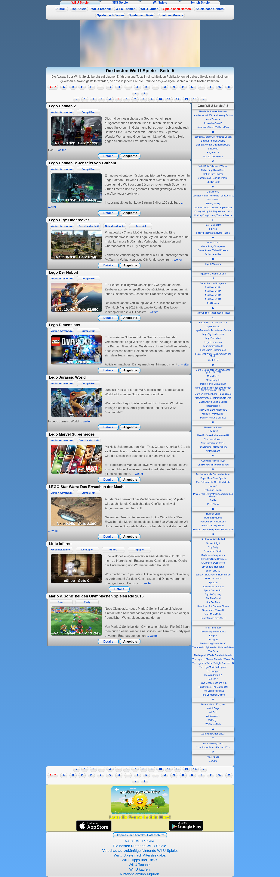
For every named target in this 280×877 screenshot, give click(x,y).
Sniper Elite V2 (213, 571)
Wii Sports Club (213, 724)
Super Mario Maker (213, 614)
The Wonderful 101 (213, 675)
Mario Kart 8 (213, 376)
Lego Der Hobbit (213, 338)
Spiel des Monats (170, 15)
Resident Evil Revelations (213, 522)
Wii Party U (213, 720)
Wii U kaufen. (140, 869)
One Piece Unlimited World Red (213, 465)
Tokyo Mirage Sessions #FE (213, 683)
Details (108, 156)
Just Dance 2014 (213, 287)
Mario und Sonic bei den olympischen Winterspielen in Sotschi (213, 389)
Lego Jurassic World (213, 346)
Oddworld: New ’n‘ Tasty (213, 461)
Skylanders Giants (213, 551)
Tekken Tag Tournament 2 (213, 632)
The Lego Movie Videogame (213, 667)
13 (186, 99)
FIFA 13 (213, 229)
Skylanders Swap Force (213, 563)
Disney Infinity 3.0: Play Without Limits (213, 211)
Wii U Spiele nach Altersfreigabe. (140, 855)
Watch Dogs (213, 708)
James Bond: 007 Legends (213, 283)
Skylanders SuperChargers (213, 559)
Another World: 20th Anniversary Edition (213, 115)
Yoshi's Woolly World (213, 743)
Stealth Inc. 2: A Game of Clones (213, 606)
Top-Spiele (79, 9)
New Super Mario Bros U (213, 443)
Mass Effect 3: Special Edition (213, 402)
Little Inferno (213, 360)
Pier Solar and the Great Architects (213, 482)
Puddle (213, 500)
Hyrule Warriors (213, 264)
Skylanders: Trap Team (213, 567)
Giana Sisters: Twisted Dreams (213, 250)
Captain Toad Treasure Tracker (213, 178)
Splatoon (213, 582)
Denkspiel (87, 549)
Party (87, 602)
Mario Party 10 (213, 380)
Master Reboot (213, 406)
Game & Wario (213, 242)
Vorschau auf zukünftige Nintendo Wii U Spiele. (140, 851)
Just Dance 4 (213, 303)
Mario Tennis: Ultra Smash (213, 384)
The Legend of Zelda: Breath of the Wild (213, 655)
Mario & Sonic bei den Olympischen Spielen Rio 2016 (213, 371)
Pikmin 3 (213, 486)
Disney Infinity (213, 203)
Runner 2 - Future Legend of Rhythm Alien (212, 529)
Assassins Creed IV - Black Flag (213, 127)
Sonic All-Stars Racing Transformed (212, 575)
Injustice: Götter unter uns (213, 274)
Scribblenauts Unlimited (213, 539)
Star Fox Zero (213, 602)
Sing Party (213, 547)
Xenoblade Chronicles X (213, 734)
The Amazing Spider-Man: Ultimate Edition (213, 647)
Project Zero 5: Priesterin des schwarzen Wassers (213, 495)
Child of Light (213, 182)
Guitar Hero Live (213, 254)
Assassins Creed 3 (213, 123)
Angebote (130, 156)
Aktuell (61, 9)
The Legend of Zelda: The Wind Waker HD (213, 659)
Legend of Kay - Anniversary (213, 322)
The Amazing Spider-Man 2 (213, 643)
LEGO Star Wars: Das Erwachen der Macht (213, 355)
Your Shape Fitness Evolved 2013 (212, 747)
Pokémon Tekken (213, 490)
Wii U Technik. (140, 865)
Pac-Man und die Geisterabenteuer (213, 474)
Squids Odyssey (213, 594)
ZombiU (213, 761)
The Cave (213, 651)
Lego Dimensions (213, 342)
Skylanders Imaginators (213, 555)
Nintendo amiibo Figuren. (140, 874)
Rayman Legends (213, 518)
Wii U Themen (126, 9)
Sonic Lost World (213, 579)
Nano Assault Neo (213, 427)
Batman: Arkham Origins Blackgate (213, 145)
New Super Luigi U (213, 439)
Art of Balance (213, 119)
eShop (113, 549)
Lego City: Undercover (213, 334)
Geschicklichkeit (89, 226)
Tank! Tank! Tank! (213, 628)
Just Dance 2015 (213, 291)
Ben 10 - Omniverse (213, 156)
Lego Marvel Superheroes (213, 350)
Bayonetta (213, 149)
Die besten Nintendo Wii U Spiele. (140, 846)
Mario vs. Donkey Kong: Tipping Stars (213, 394)
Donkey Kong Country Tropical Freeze (213, 215)
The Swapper (213, 671)
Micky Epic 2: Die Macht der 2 (213, 410)
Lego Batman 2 (213, 326)
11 (169, 99)
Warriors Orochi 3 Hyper (213, 704)
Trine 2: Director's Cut (213, 691)
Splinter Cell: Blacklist (213, 586)
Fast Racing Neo (213, 225)
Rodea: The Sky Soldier (213, 526)
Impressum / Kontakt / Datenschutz (140, 835)
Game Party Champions (213, 246)
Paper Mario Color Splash (213, 478)
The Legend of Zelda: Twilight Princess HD (213, 663)
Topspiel (141, 226)
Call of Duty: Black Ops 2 (213, 170)
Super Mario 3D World (213, 610)
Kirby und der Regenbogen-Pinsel (213, 313)
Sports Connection (213, 590)
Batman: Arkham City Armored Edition (213, 137)
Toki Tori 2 (213, 679)
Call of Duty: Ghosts (213, 174)
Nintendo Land (213, 451)
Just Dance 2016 (213, 295)
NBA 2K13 (213, 431)
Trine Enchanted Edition (213, 695)
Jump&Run (89, 112)
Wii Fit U (213, 712)
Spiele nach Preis (141, 15)
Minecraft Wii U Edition (213, 414)
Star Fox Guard (212, 598)
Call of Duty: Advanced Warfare (213, 166)
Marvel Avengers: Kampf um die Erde (213, 398)
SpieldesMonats (115, 226)
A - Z (53, 87)
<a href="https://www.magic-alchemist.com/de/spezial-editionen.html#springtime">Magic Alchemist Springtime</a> (140, 43)
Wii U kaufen (149, 9)
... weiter (60, 150)
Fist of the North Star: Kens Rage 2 (213, 233)
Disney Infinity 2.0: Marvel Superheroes (213, 207)
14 (195, 99)
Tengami (213, 635)
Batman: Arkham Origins (213, 141)
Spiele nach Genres (210, 9)
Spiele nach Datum (110, 15)
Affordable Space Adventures (213, 111)
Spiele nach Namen (177, 9)
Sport (61, 602)
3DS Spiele (120, 2)
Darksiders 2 (213, 192)
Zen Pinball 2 (213, 757)
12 (177, 99)
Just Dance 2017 (213, 299)
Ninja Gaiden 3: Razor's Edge (213, 447)
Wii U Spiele (80, 2)
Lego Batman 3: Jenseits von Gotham (213, 330)
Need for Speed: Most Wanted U (213, 435)
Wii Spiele (160, 2)
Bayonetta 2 (213, 153)
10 (160, 99)
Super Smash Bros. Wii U (213, 618)
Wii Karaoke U (213, 716)
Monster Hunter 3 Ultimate (213, 418)
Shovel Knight (213, 543)
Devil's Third (213, 200)
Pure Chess (213, 504)
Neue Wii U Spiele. (140, 841)
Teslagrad (213, 639)
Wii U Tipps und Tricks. (140, 860)
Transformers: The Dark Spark (213, 687)
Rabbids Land (213, 514)
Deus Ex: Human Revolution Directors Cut (213, 196)
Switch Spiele (200, 2)
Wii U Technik (101, 9)
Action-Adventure (61, 112)
